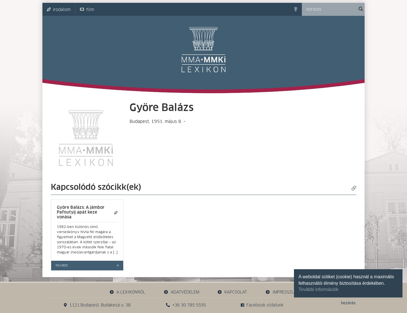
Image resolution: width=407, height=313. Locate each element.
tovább (62, 265)
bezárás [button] (348, 303)
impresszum (281, 292)
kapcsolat (232, 292)
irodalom (59, 9)
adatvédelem (181, 292)
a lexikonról (127, 292)
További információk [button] (318, 289)
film (87, 9)
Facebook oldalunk (262, 305)
